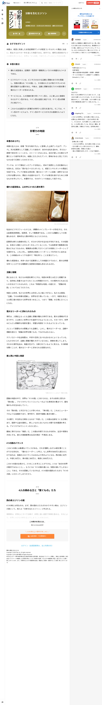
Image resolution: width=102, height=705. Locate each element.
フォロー (85, 39)
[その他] (64, 33)
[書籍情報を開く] (52, 33)
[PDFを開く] (34, 33)
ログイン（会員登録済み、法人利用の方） (37, 546)
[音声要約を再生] (16, 33)
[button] (86, 49)
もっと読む (98, 55)
